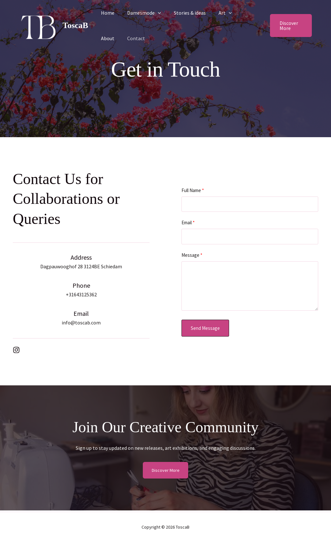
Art (216, 13)
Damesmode (140, 13)
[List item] (16, 349)
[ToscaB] (38, 25)
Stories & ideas (183, 13)
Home (106, 13)
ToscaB (75, 25)
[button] (154, 13)
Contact (109, 38)
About (239, 13)
